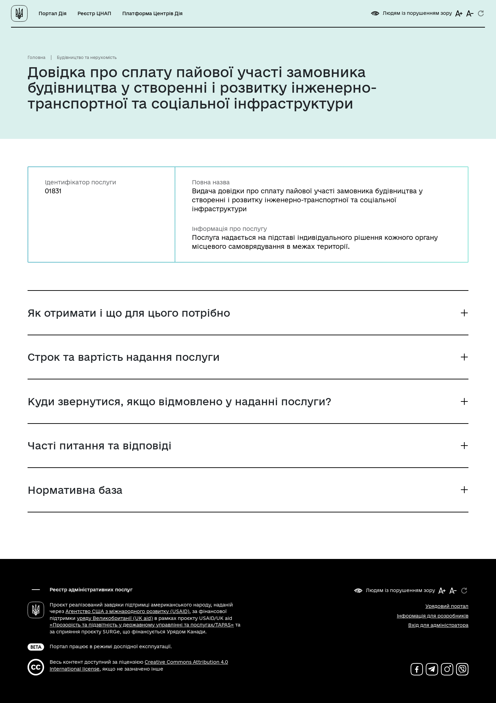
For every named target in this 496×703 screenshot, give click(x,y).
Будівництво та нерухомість (87, 57)
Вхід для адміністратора (438, 625)
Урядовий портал (446, 606)
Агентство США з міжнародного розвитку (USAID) (127, 611)
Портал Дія (52, 13)
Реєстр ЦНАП (94, 13)
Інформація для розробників (432, 616)
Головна (36, 57)
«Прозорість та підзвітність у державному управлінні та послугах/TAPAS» (142, 625)
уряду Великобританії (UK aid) (115, 618)
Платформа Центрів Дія (152, 13)
